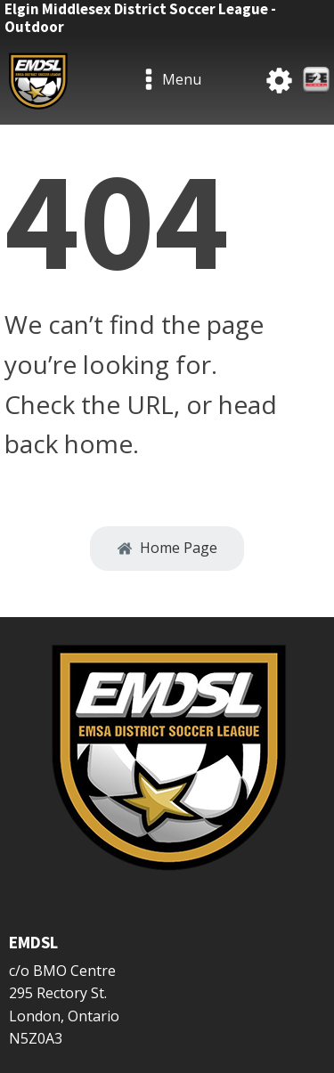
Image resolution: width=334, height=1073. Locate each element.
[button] (167, 548)
